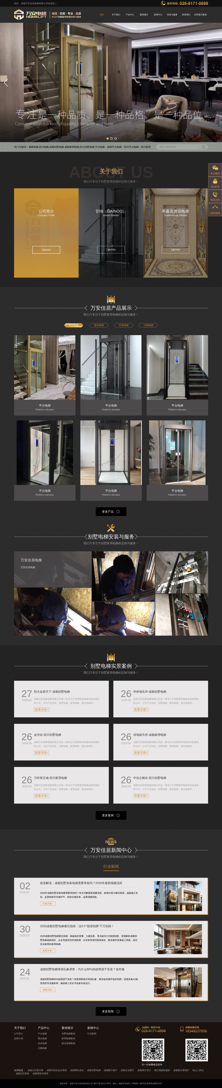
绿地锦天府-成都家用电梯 (149, 734)
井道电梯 (124, 325)
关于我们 (116, 14)
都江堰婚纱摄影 (162, 1070)
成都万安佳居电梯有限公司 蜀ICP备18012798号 (90, 1083)
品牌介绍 (18, 1038)
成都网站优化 (77, 1070)
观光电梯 (99, 325)
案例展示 (144, 14)
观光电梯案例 (68, 1043)
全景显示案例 (200, 14)
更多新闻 (108, 1011)
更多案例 (108, 815)
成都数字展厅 (110, 1070)
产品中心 (130, 14)
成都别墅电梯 (94, 1070)
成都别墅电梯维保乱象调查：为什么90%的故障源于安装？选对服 (82, 969)
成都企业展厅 (127, 1070)
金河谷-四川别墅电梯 (47, 734)
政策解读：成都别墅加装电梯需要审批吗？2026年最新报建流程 (81, 883)
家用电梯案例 (68, 1038)
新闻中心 (158, 14)
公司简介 (18, 1033)
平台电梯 (73, 325)
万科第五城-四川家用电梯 (50, 778)
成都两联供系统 (40, 1073)
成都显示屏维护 (181, 1070)
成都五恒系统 (22, 1073)
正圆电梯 (148, 325)
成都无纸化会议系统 (57, 1070)
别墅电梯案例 (68, 1033)
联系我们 (186, 14)
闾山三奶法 (198, 1070)
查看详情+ (41, 709)
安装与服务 (172, 14)
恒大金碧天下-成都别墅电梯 (52, 691)
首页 (102, 14)
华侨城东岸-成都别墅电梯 (149, 691)
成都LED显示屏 (35, 1070)
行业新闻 (111, 867)
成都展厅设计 (144, 1070)
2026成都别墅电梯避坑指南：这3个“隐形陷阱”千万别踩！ (77, 926)
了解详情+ (46, 250)
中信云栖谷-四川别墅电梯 (149, 778)
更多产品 (108, 511)
